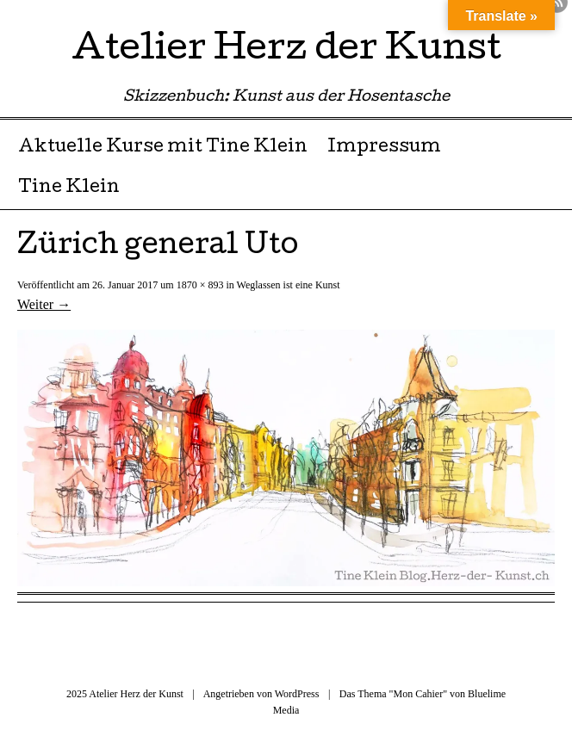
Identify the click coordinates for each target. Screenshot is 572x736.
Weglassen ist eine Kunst (288, 285)
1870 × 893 (200, 285)
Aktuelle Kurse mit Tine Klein (163, 148)
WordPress (297, 694)
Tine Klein (69, 188)
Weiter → (44, 304)
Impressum (384, 148)
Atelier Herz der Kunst (286, 51)
